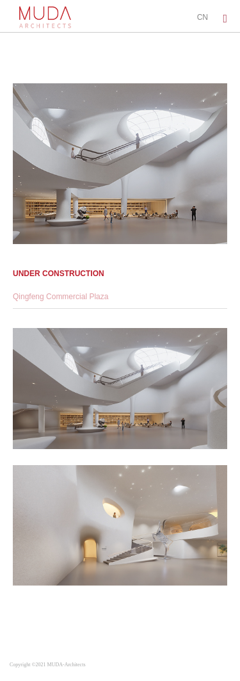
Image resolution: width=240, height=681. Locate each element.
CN (202, 17)
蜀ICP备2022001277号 (116, 665)
